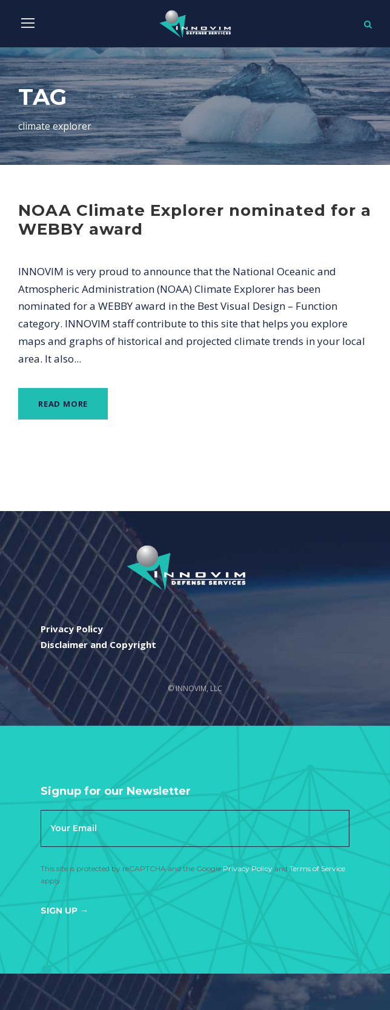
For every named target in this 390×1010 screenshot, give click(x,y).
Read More (63, 403)
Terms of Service (317, 868)
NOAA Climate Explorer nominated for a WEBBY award (194, 220)
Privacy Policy (248, 868)
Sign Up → (64, 910)
